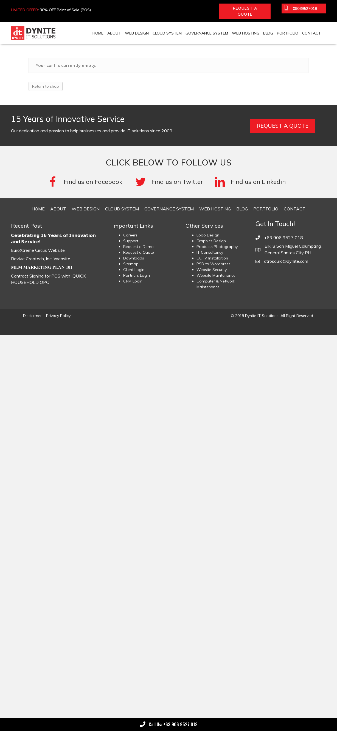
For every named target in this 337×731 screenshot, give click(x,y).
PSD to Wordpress (213, 263)
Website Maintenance (215, 275)
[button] (244, 11)
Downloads (133, 258)
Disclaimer (32, 315)
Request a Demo (138, 246)
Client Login (133, 269)
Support (130, 240)
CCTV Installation (212, 258)
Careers (130, 235)
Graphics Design (211, 240)
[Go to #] (169, 181)
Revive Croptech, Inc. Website (40, 258)
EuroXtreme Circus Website (38, 250)
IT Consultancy (209, 252)
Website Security (211, 269)
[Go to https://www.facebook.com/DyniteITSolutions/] (85, 181)
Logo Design (207, 235)
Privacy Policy (58, 315)
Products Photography (217, 246)
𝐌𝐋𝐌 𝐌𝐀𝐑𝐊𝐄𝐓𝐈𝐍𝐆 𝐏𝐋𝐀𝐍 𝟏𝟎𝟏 (41, 267)
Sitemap (131, 263)
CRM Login (132, 281)
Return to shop (45, 86)
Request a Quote (138, 252)
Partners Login (136, 275)
